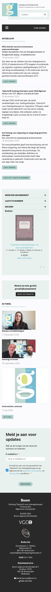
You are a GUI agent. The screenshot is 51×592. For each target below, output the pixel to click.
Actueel (8, 417)
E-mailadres (11, 454)
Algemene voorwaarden (25, 509)
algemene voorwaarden (32, 471)
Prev (41, 267)
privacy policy (14, 473)
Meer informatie (25, 294)
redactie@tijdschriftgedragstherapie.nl (25, 553)
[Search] (31, 14)
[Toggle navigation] (7, 28)
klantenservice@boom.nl (25, 578)
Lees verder (9, 81)
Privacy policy (25, 507)
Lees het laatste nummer (16, 178)
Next (44, 267)
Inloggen (39, 28)
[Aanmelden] (25, 484)
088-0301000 (25, 581)
